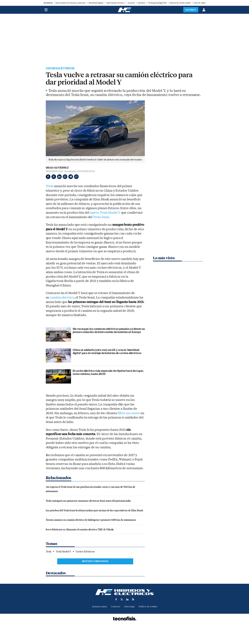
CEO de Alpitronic (202, 3)
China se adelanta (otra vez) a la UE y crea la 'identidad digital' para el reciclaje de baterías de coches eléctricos (107, 351)
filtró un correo (129, 413)
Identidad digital (96, 3)
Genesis (131, 3)
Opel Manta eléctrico (115, 3)
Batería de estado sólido (180, 3)
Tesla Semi (101, 217)
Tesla (50, 186)
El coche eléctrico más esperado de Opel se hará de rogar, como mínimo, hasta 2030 (108, 372)
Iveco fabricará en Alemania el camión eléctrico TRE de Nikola (80, 529)
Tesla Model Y (63, 551)
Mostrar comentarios (95, 561)
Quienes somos (99, 606)
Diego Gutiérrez (57, 167)
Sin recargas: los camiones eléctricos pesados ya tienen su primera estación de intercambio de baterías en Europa (109, 330)
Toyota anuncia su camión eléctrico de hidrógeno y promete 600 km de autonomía (91, 519)
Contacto (115, 606)
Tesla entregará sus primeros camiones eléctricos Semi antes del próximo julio (88, 500)
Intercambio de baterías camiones (71, 3)
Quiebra (141, 3)
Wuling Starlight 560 (157, 3)
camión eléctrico (62, 297)
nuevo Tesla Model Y (105, 212)
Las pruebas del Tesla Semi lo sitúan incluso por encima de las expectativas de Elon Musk (94, 510)
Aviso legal (129, 606)
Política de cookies (148, 606)
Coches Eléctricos (60, 68)
